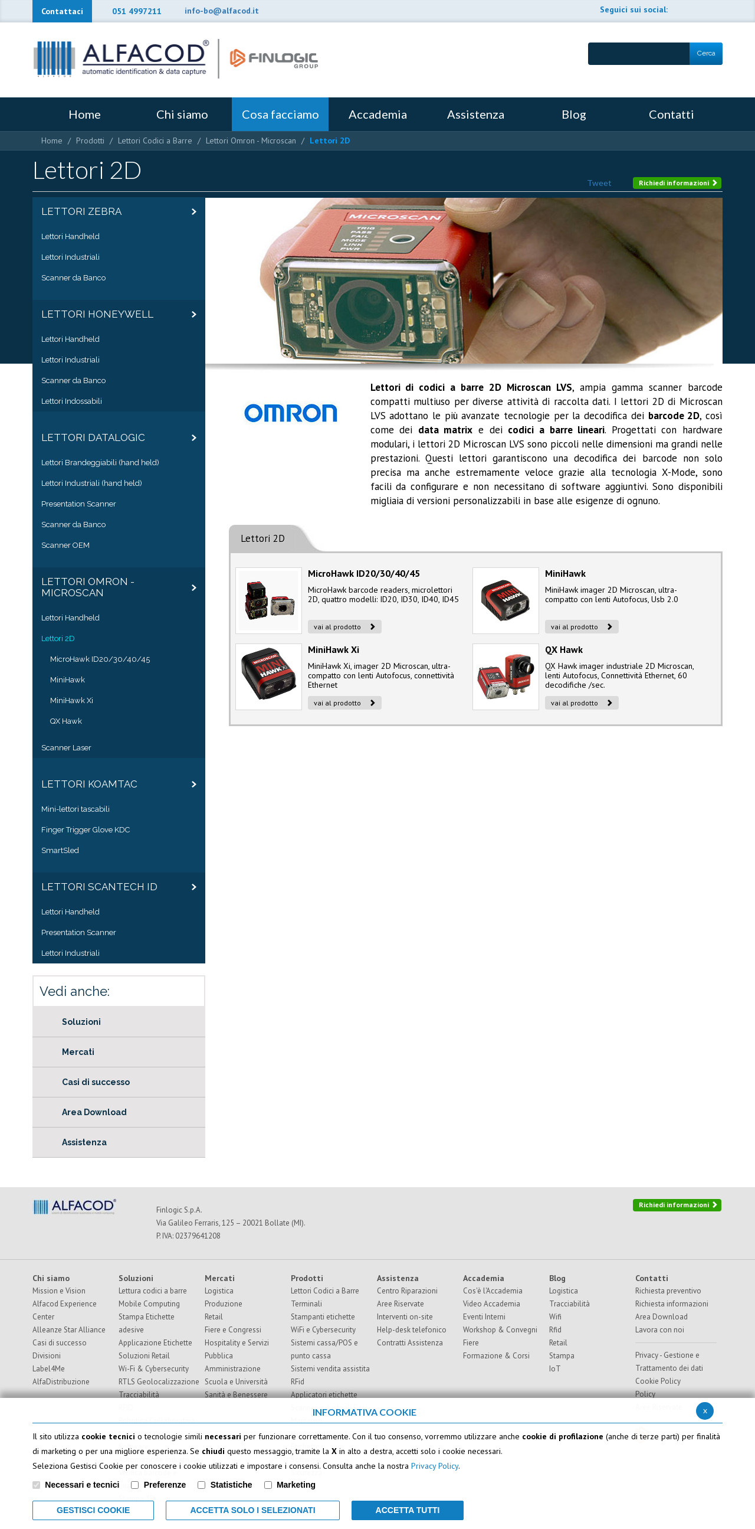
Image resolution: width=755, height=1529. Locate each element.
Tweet (599, 183)
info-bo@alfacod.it (222, 10)
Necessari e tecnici (82, 1484)
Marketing (296, 1484)
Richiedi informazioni (678, 182)
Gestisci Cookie (93, 1510)
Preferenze (165, 1484)
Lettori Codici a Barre (155, 140)
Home (52, 140)
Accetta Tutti (408, 1510)
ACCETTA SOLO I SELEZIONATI (252, 1510)
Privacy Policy (434, 1466)
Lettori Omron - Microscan (251, 140)
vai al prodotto (345, 626)
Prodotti (90, 140)
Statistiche (231, 1484)
